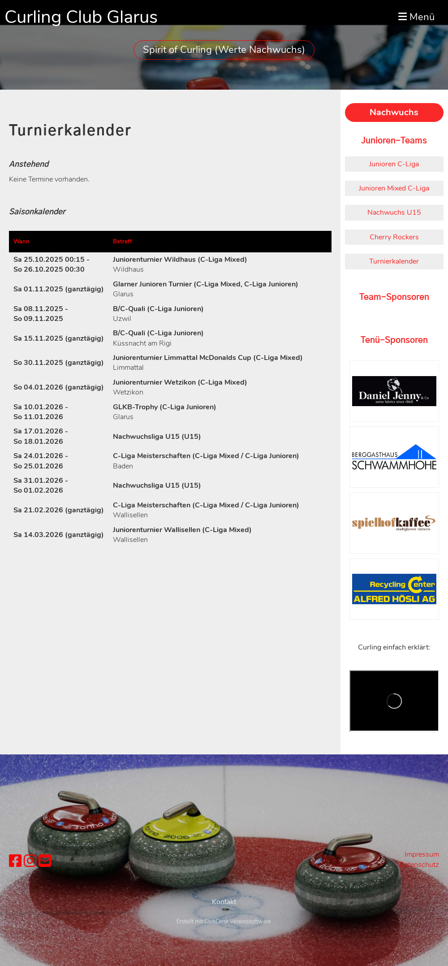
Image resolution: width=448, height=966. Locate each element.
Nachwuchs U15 (394, 212)
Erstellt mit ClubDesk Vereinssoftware (224, 961)
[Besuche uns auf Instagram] (30, 861)
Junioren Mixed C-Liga (394, 188)
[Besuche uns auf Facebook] (15, 861)
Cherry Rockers (394, 237)
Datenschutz (419, 865)
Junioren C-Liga (394, 164)
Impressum (422, 854)
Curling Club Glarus (81, 17)
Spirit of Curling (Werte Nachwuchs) (224, 49)
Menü (416, 17)
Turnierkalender (394, 261)
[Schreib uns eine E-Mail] (45, 861)
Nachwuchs (394, 112)
